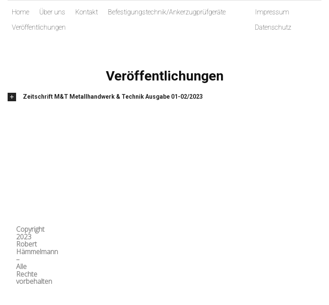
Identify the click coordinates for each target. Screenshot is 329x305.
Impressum (272, 12)
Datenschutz (273, 27)
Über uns (52, 12)
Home (20, 12)
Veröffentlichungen (39, 27)
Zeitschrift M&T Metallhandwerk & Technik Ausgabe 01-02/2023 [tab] (113, 96)
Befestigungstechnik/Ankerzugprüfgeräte (167, 12)
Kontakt (86, 12)
